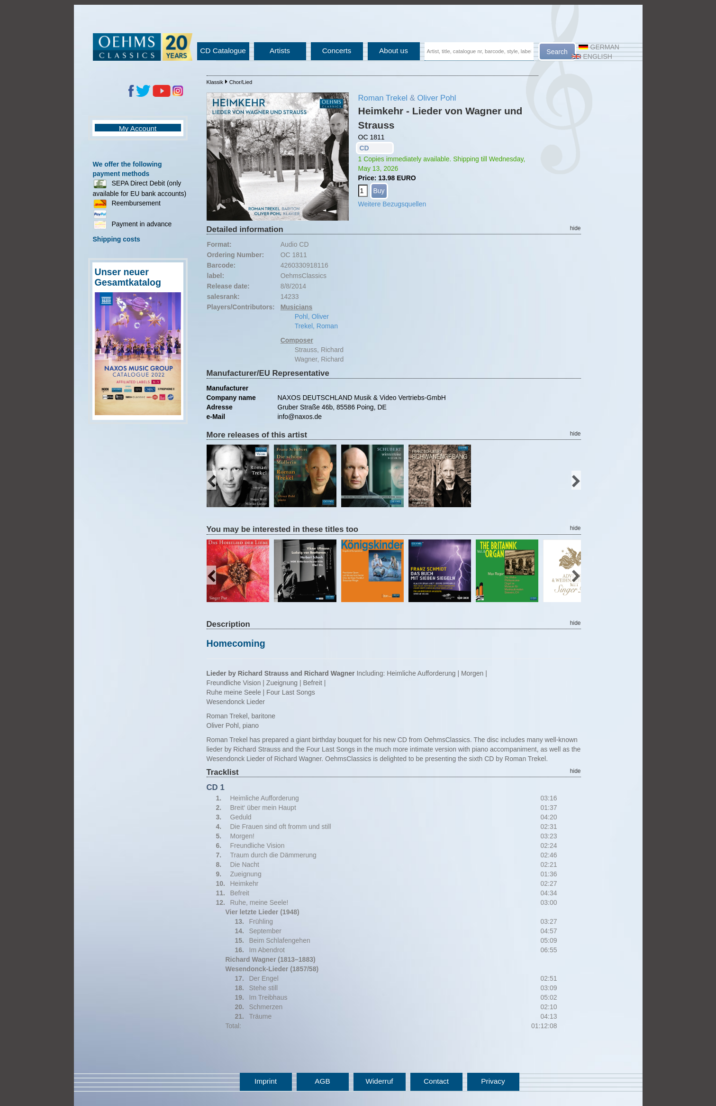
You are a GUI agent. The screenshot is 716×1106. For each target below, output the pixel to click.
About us (393, 50)
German (599, 47)
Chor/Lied (241, 82)
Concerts (337, 50)
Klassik (215, 82)
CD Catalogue (223, 50)
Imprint (265, 1081)
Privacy (493, 1081)
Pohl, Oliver (312, 316)
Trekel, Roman (316, 326)
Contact (436, 1081)
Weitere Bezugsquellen (392, 204)
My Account (138, 128)
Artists (280, 50)
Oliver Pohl (436, 97)
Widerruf (379, 1081)
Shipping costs (116, 239)
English (591, 56)
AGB (322, 1081)
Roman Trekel (383, 97)
